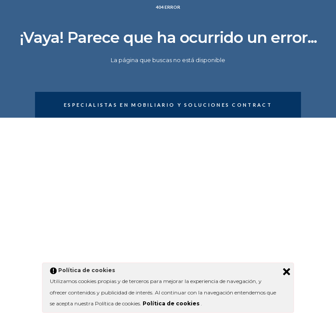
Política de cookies (172, 303)
